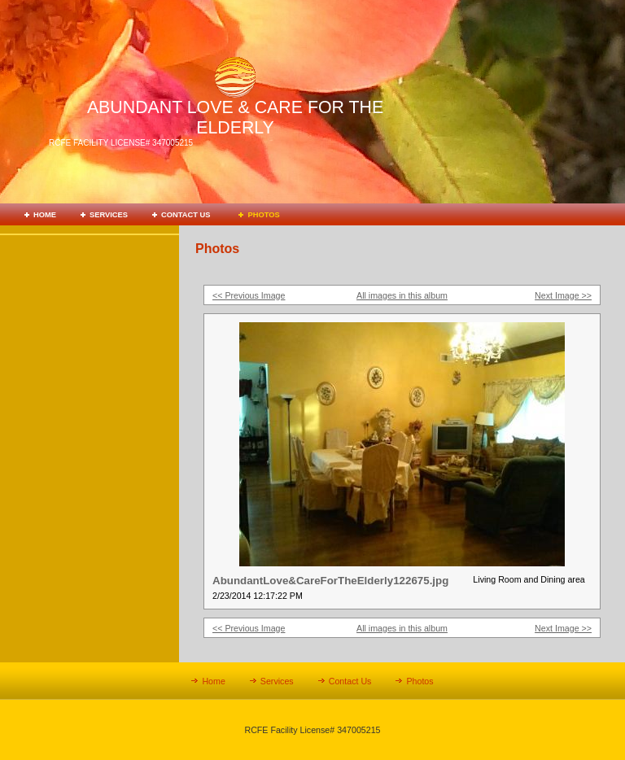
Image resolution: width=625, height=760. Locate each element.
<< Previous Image (248, 295)
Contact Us (185, 215)
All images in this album (402, 295)
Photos (263, 215)
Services (109, 215)
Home (44, 215)
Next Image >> (563, 295)
